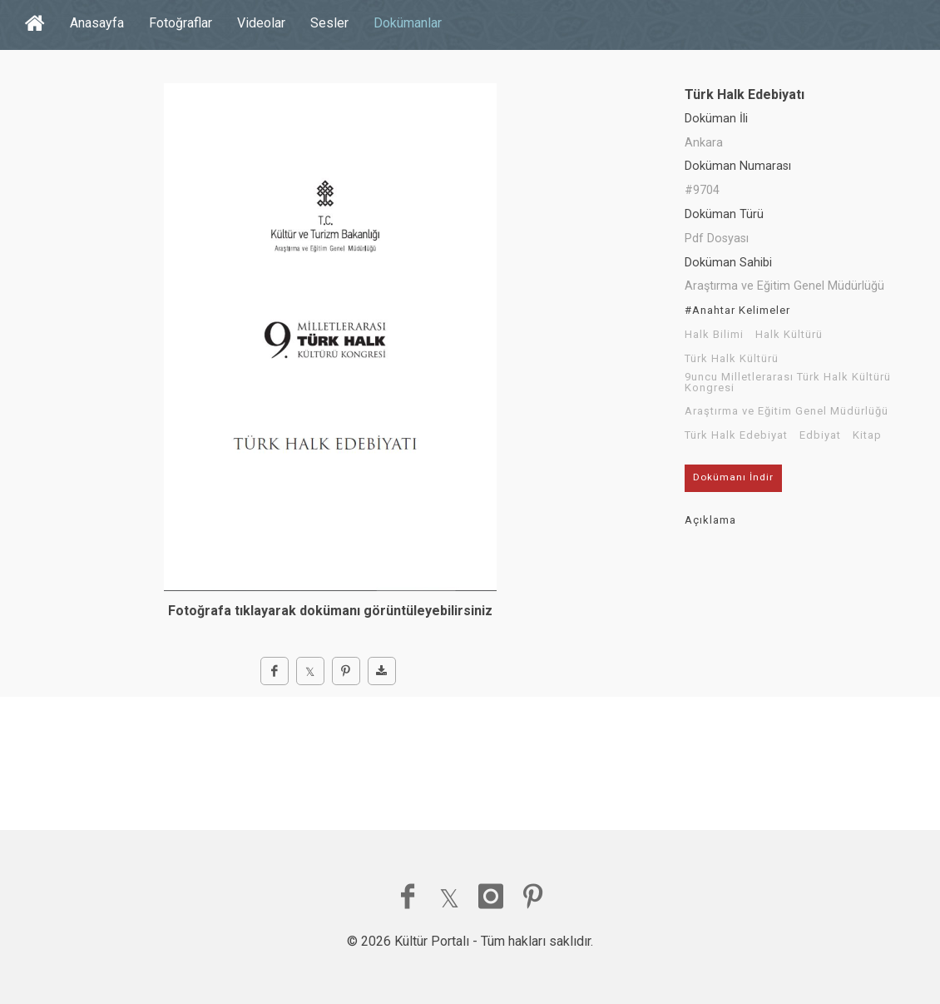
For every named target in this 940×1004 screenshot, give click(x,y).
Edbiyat (820, 435)
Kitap (867, 435)
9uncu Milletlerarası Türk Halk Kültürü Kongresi (788, 382)
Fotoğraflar (180, 23)
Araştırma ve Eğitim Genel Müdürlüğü (786, 411)
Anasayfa (97, 23)
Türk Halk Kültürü (732, 359)
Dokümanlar (408, 23)
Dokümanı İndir (733, 477)
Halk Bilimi (714, 334)
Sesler (329, 23)
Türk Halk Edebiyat (736, 435)
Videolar (261, 23)
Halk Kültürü (789, 334)
